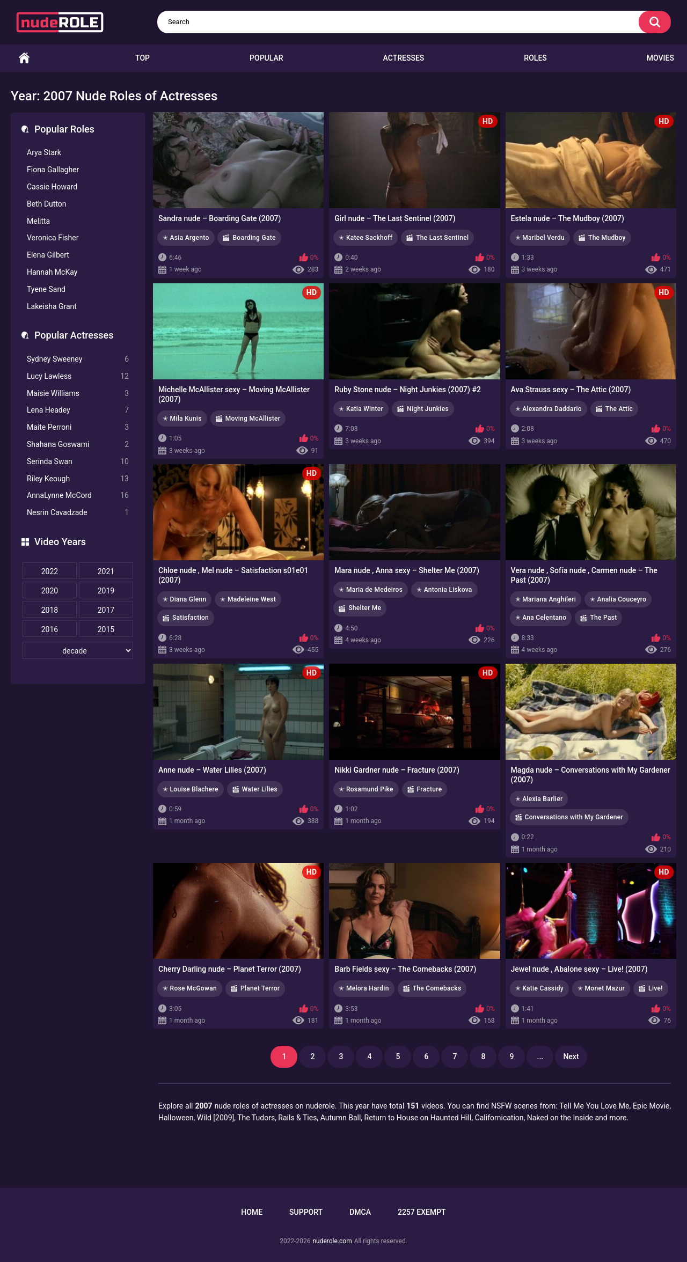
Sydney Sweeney (78, 359)
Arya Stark (44, 152)
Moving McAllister (253, 418)
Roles (535, 58)
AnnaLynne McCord (78, 495)
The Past (603, 617)
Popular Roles (64, 129)
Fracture (429, 789)
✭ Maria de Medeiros (371, 589)
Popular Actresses (73, 335)
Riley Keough (78, 478)
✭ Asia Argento (186, 237)
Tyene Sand (46, 289)
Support (306, 1212)
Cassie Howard (52, 186)
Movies (660, 58)
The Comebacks (437, 988)
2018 (49, 610)
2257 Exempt (422, 1212)
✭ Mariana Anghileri (545, 599)
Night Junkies (428, 409)
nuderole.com (332, 1241)
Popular (266, 58)
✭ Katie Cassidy (539, 988)
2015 (106, 629)
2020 (49, 590)
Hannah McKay (52, 272)
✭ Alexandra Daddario (548, 409)
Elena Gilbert (48, 255)
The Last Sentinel (442, 237)
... (540, 1056)
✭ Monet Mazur (601, 988)
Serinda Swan (78, 461)
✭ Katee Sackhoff (365, 237)
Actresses (404, 58)
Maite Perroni (78, 427)
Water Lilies (259, 789)
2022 (49, 571)
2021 (106, 571)
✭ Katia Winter (361, 409)
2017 (106, 610)
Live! (655, 988)
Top (142, 58)
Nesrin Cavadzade (78, 512)
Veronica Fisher (52, 237)
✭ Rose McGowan (190, 988)
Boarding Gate (253, 237)
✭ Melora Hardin (364, 988)
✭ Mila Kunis (182, 418)
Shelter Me (364, 608)
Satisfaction (190, 617)
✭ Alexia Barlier (539, 799)
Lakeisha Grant (52, 306)
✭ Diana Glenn (184, 599)
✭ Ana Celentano (541, 617)
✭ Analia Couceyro (618, 599)
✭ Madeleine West (248, 599)
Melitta (38, 221)
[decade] (78, 650)
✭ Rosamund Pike (366, 789)
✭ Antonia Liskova (444, 589)
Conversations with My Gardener (574, 817)
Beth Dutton (47, 204)
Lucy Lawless (78, 376)
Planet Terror (260, 988)
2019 (106, 590)
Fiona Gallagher (53, 169)
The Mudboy (607, 237)
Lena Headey (78, 410)
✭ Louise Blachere (190, 789)
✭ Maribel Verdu (540, 237)
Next (571, 1056)
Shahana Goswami (78, 444)
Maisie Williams (78, 393)
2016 (49, 629)
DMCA (360, 1212)
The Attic (619, 409)
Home (24, 58)
